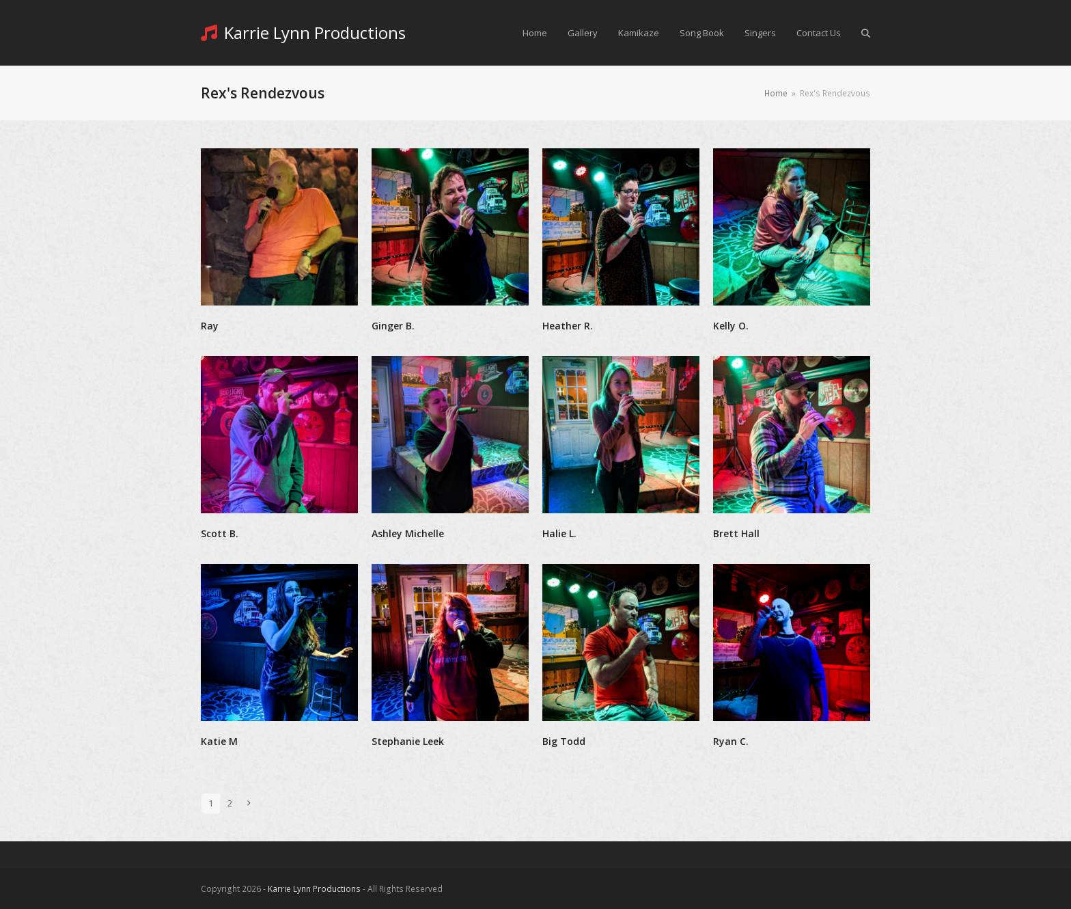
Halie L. (559, 533)
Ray (210, 325)
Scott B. (219, 533)
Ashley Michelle (408, 533)
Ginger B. (393, 325)
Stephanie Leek (408, 741)
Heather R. (567, 325)
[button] (865, 33)
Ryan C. (731, 741)
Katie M (219, 741)
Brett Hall (736, 533)
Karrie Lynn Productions (303, 33)
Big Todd (563, 741)
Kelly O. (731, 325)
